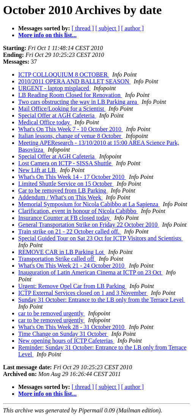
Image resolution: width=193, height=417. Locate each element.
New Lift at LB (37, 170)
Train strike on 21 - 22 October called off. (69, 231)
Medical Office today (45, 122)
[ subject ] (108, 28)
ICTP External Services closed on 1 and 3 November (83, 293)
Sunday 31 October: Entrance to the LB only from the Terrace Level (101, 299)
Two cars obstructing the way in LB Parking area (78, 102)
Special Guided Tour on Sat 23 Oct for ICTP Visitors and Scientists (100, 238)
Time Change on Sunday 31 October (63, 334)
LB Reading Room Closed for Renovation (70, 95)
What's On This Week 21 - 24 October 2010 (72, 265)
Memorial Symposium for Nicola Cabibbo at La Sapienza (89, 204)
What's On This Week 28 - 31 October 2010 (72, 327)
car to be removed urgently (51, 313)
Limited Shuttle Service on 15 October (66, 183)
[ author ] (132, 28)
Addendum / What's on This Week (60, 197)
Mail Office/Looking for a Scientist (61, 108)
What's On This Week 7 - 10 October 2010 (70, 129)
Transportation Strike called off (57, 259)
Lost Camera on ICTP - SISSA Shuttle (65, 163)
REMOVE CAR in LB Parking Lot (61, 252)
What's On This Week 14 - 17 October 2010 (72, 177)
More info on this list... (47, 35)
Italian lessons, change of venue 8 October (70, 136)
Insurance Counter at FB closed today (64, 218)
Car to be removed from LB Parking (63, 190)
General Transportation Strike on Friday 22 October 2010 (88, 224)
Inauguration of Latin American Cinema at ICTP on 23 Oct (90, 272)
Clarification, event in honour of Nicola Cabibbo (78, 211)
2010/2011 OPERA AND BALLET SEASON (74, 81)
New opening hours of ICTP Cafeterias (66, 340)
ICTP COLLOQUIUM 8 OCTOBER (63, 74)
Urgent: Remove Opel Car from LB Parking (72, 286)
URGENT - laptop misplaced (54, 88)
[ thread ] (83, 28)
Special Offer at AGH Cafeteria (57, 115)
